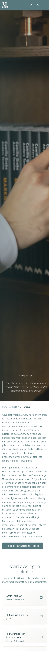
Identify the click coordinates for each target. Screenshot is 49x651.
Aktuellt (13, 406)
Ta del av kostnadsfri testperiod (22, 545)
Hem (4, 406)
